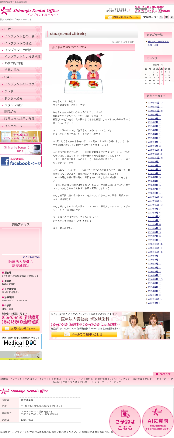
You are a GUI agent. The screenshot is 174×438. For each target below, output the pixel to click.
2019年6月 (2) (154, 126)
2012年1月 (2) (154, 295)
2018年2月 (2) (154, 189)
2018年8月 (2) (154, 165)
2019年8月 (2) (154, 118)
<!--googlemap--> (21, 241)
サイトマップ (113, 382)
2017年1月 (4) (154, 240)
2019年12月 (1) (155, 102)
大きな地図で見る (31, 257)
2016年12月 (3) (155, 244)
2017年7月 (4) (154, 216)
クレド (148, 379)
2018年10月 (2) (155, 157)
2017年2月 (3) (154, 236)
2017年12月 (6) (155, 197)
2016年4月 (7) (154, 275)
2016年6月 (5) (154, 267)
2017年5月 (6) (154, 224)
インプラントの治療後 (130, 379)
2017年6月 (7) (154, 220)
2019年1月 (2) (154, 146)
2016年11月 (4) (155, 248)
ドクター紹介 (161, 379)
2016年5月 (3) (154, 271)
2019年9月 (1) (154, 114)
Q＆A (113, 379)
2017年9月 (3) (154, 208)
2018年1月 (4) (154, 193)
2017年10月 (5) (155, 204)
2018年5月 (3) (154, 177)
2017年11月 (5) (155, 200)
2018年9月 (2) (154, 161)
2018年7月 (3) (154, 169)
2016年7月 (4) (154, 263)
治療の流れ (101, 379)
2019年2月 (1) (154, 142)
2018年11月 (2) (155, 153)
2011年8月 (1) (154, 303)
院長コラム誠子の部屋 (75, 382)
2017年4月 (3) (154, 228)
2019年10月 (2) (155, 110)
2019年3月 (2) (154, 138)
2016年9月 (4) (154, 255)
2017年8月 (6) (154, 212)
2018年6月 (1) (154, 173)
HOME (4, 379)
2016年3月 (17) (155, 279)
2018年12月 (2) (155, 150)
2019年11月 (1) (155, 106)
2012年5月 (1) (154, 283)
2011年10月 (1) (155, 299)
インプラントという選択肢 (78, 379)
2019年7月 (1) (154, 122)
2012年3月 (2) (154, 291)
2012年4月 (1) (154, 287)
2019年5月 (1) (154, 130)
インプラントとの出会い (23, 379)
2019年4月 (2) (154, 134)
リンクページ (96, 382)
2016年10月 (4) (155, 252)
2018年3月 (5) (154, 185)
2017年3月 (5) (154, 232)
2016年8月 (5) (154, 259)
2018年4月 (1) (154, 181)
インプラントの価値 (50, 379)
